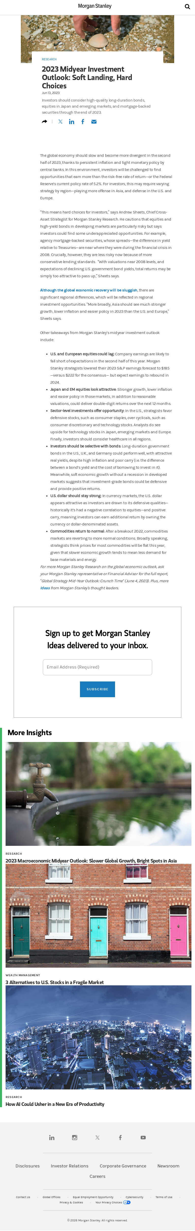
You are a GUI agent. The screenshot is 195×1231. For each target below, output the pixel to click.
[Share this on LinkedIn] (71, 124)
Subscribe (97, 689)
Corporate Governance (123, 1166)
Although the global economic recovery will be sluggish (88, 290)
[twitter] (97, 1137)
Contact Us (23, 1197)
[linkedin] (52, 1137)
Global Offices (52, 1197)
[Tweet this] (60, 124)
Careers (97, 1176)
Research (49, 59)
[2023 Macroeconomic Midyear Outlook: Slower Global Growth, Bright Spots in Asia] (98, 794)
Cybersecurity (135, 1197)
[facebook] (120, 1137)
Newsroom (168, 1166)
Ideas (45, 587)
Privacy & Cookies (72, 1202)
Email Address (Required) (73, 667)
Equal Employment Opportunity (93, 1197)
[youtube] (143, 1137)
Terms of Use (164, 1197)
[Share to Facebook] (82, 124)
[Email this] (93, 124)
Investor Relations (69, 1166)
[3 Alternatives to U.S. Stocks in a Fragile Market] (98, 916)
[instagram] (75, 1137)
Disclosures (27, 1166)
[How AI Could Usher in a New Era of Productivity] (98, 1037)
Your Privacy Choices (113, 1202)
